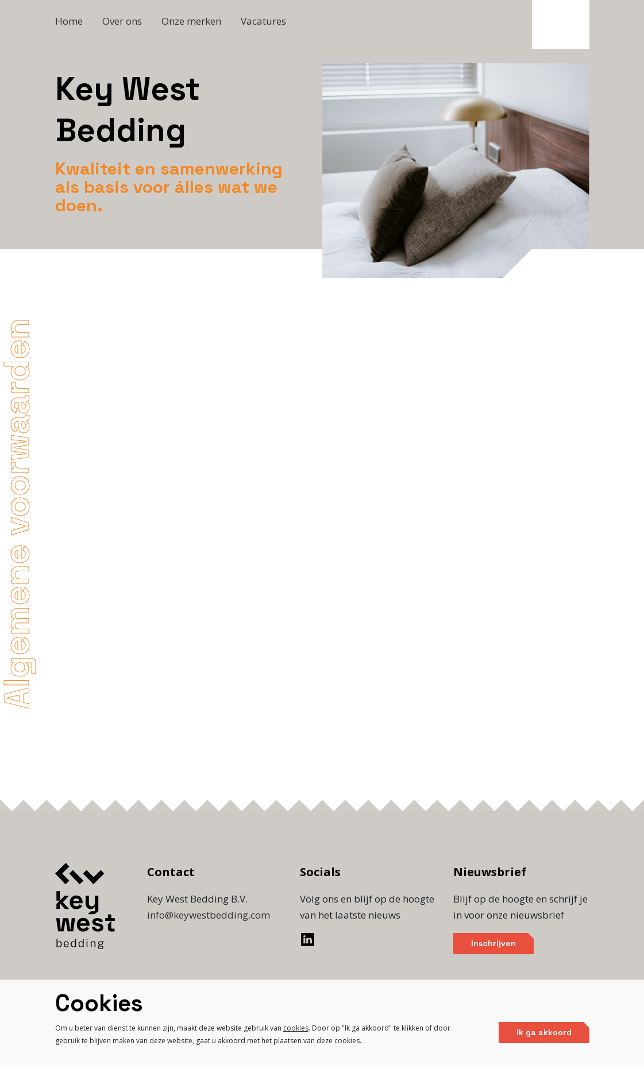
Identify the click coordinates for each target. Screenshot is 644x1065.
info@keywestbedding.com (208, 914)
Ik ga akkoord (544, 1032)
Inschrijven (493, 943)
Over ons (122, 21)
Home (69, 21)
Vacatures (263, 21)
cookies (295, 1028)
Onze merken (191, 21)
